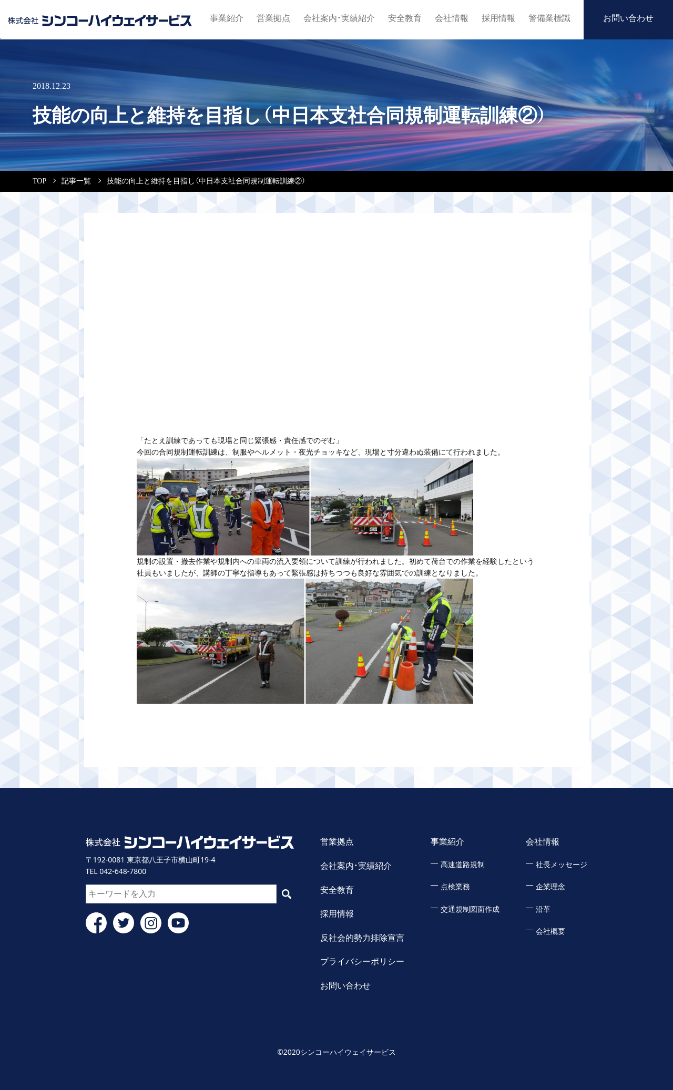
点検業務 (455, 887)
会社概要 (550, 931)
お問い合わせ (628, 18)
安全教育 (405, 18)
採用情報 (498, 18)
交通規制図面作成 (470, 909)
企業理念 (550, 887)
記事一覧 (76, 181)
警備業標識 (549, 18)
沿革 (543, 909)
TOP (39, 181)
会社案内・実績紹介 (339, 18)
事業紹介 (226, 18)
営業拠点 (273, 18)
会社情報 (451, 18)
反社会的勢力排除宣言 (362, 937)
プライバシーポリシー (362, 961)
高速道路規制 (463, 865)
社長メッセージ (561, 865)
